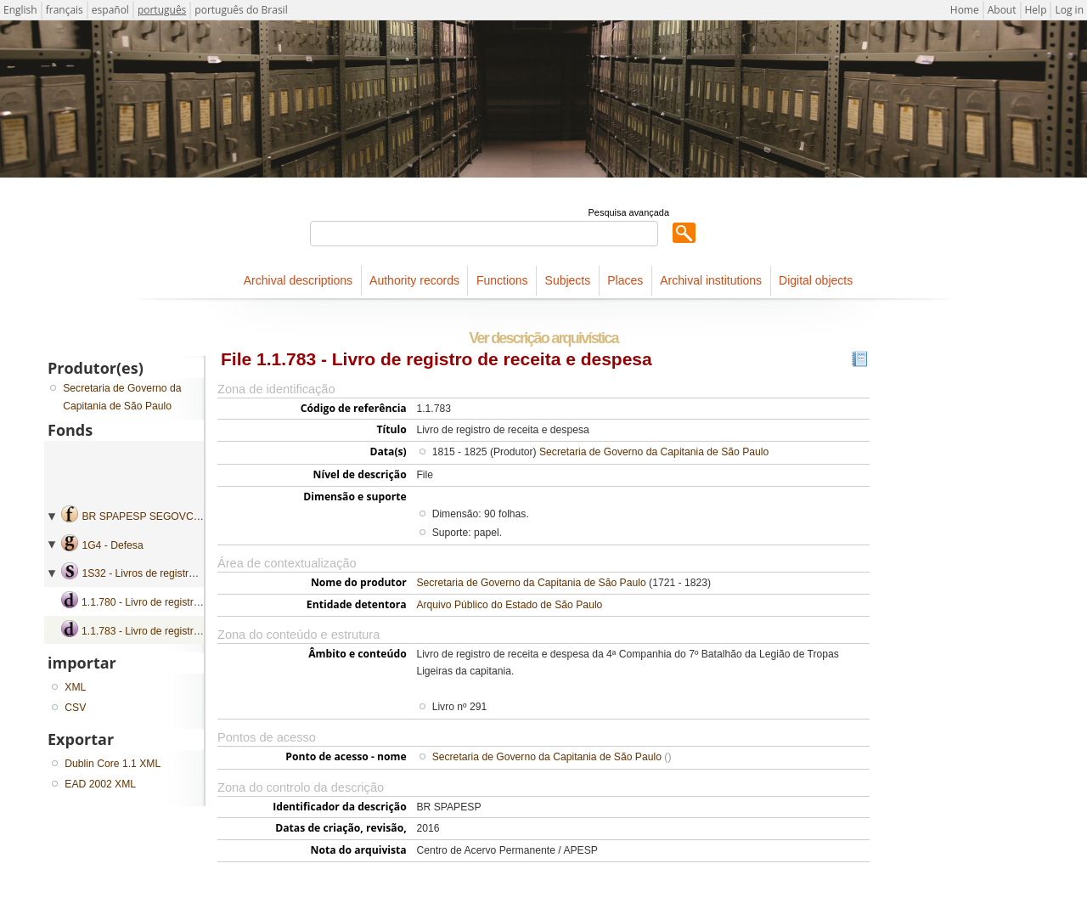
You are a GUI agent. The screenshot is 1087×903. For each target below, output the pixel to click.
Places (625, 280)
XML (75, 687)
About (1002, 10)
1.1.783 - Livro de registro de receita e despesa (190, 631)
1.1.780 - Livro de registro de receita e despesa (190, 602)
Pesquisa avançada (629, 212)
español (110, 10)
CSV (75, 708)
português (162, 10)
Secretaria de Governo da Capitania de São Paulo (654, 452)
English (20, 10)
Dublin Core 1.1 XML (113, 764)
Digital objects (816, 280)
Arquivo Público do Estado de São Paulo (509, 605)
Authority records (414, 280)
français (64, 10)
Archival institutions (711, 280)
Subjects (568, 280)
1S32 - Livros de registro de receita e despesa (187, 573)
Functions (502, 280)
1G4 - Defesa (112, 545)
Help (1036, 10)
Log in (1069, 10)
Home (964, 10)
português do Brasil (240, 10)
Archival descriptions (298, 280)
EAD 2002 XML (100, 784)
